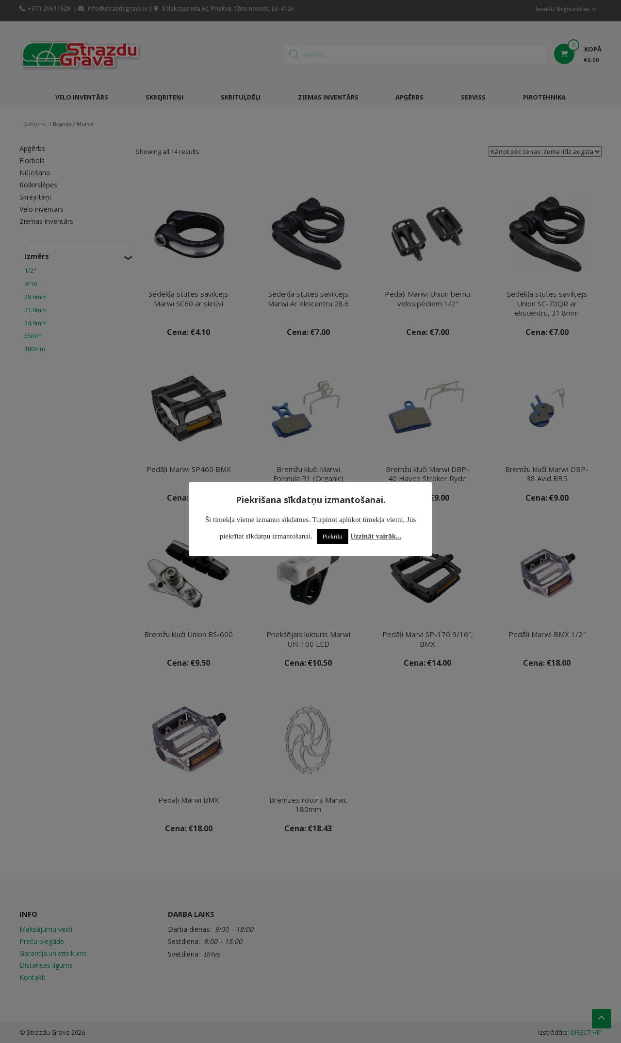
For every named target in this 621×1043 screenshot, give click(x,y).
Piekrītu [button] (333, 536)
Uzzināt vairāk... (376, 536)
